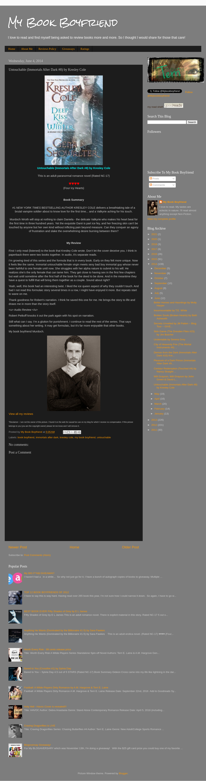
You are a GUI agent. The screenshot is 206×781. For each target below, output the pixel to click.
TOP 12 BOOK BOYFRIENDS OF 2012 (46, 592)
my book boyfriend (85, 437)
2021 (154, 234)
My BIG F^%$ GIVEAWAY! (39, 573)
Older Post (130, 547)
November (160, 273)
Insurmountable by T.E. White (170, 310)
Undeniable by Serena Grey (169, 339)
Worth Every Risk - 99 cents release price (47, 649)
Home (11, 48)
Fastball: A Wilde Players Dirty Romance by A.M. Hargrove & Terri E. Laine (66, 687)
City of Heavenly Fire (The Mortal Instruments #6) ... (172, 346)
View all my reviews (21, 413)
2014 (154, 264)
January (159, 413)
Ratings (85, 48)
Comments (157, 185)
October (159, 278)
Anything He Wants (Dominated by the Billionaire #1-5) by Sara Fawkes (64, 630)
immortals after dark (47, 437)
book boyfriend (26, 437)
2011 (154, 429)
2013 (154, 419)
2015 (154, 259)
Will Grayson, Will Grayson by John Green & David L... (174, 378)
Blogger (123, 773)
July (157, 293)
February (159, 408)
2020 (154, 239)
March (158, 403)
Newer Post (18, 547)
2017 (154, 249)
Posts (154, 178)
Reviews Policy (47, 48)
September (161, 283)
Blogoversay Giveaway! (37, 744)
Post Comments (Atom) (37, 555)
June (157, 298)
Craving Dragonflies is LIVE (39, 725)
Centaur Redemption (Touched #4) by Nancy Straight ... (175, 370)
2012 (154, 425)
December (160, 268)
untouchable (104, 437)
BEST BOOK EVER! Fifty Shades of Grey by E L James (55, 611)
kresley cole (66, 437)
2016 (154, 254)
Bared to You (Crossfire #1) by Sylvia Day (47, 668)
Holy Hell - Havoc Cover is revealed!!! (45, 706)
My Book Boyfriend (63, 22)
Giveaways (68, 48)
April (157, 398)
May (157, 393)
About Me (27, 48)
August (158, 288)
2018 (154, 244)
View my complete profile (161, 219)
